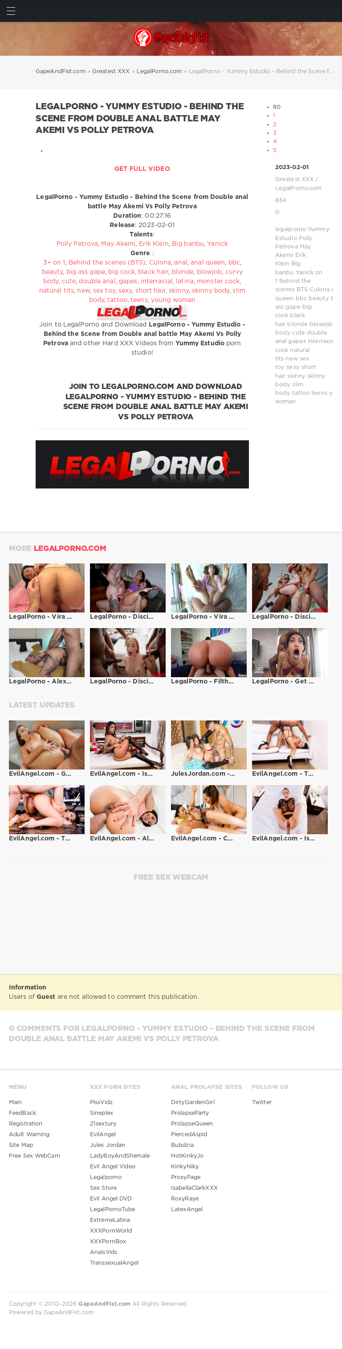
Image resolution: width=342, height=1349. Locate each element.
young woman (173, 300)
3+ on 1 (54, 262)
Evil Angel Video (112, 1166)
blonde (297, 324)
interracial (321, 341)
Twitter (262, 1102)
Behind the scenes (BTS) (107, 262)
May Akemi (118, 244)
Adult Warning (29, 1134)
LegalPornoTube (112, 1209)
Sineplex (101, 1113)
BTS (302, 289)
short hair (150, 291)
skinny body (210, 291)
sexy (292, 367)
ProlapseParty (190, 1113)
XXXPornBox (108, 1241)
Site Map (21, 1145)
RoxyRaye (185, 1198)
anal (180, 262)
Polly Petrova (77, 244)
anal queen (208, 262)
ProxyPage (185, 1177)
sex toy (104, 291)
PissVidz (101, 1102)
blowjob (321, 324)
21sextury (103, 1123)
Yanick (305, 272)
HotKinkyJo (187, 1156)
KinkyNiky (185, 1166)
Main (15, 1102)
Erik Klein (154, 244)
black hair (153, 272)
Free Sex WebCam (34, 1156)
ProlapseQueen (192, 1123)
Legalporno (106, 1177)
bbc (301, 298)
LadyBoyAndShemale (120, 1156)
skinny (296, 376)
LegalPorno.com (298, 188)
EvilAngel (103, 1134)
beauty (319, 298)
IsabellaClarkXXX (194, 1188)
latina (185, 281)
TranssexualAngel (114, 1263)
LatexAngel (187, 1209)
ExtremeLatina (110, 1220)
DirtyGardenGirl (193, 1102)
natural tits (56, 291)
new (291, 358)
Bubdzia (182, 1145)
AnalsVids (103, 1252)
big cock (121, 272)
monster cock (218, 281)
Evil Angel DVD (111, 1198)
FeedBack (22, 1113)
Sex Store (103, 1188)
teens (319, 393)
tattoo (300, 393)
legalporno (290, 229)
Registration (25, 1123)
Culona (319, 289)
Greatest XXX (294, 179)
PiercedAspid (189, 1134)
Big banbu (188, 244)
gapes (297, 341)
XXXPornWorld (111, 1231)
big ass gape (85, 272)
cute (298, 333)
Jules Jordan (107, 1145)
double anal (97, 281)
